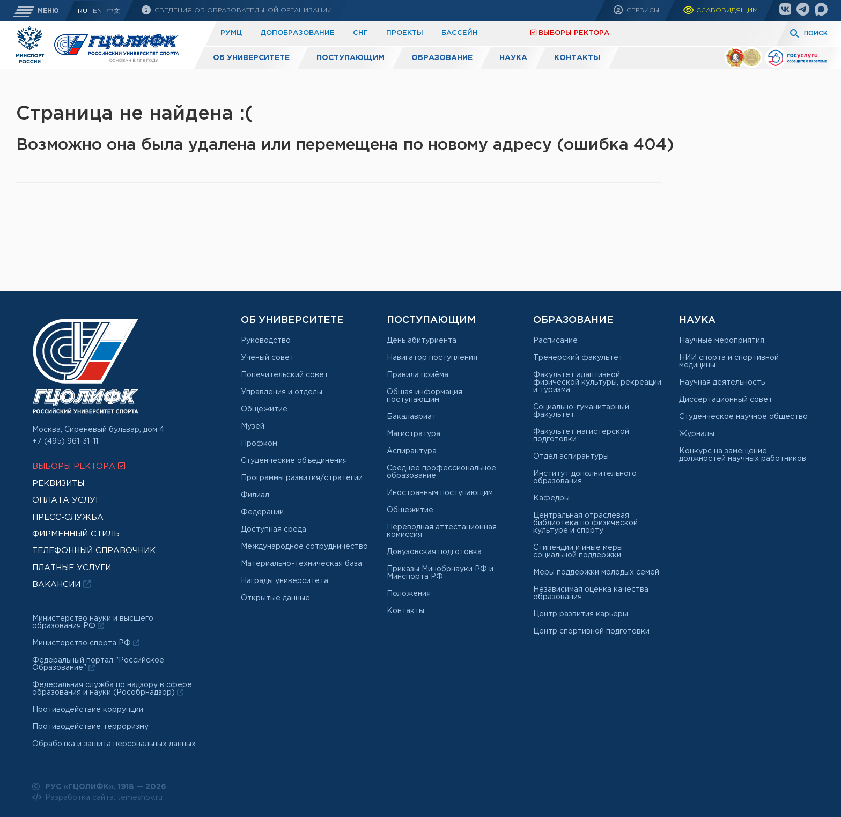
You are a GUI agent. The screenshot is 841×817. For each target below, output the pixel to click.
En (97, 11)
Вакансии (61, 584)
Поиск (816, 33)
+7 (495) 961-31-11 (65, 441)
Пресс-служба (68, 517)
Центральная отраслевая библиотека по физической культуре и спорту (585, 523)
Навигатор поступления (432, 358)
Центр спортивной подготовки (591, 631)
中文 (113, 11)
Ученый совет (267, 358)
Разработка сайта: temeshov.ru (97, 797)
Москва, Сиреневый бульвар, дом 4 (98, 429)
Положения (409, 594)
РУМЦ (231, 33)
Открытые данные (275, 598)
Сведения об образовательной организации (242, 10)
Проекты (404, 33)
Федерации (262, 512)
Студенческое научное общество (743, 417)
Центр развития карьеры (580, 614)
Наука (513, 58)
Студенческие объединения (294, 461)
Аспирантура (412, 451)
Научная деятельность (722, 382)
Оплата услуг (66, 500)
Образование (442, 58)
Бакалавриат (411, 417)
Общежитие (264, 409)
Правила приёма (417, 375)
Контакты (577, 58)
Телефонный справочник (94, 550)
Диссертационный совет (725, 399)
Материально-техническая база (301, 564)
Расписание (555, 340)
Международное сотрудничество (304, 546)
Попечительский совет (284, 375)
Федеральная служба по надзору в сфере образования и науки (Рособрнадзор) (112, 689)
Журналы (696, 434)
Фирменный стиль (76, 534)
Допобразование (297, 33)
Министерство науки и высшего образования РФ (92, 622)
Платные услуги (476, 33)
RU (82, 11)
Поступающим (350, 58)
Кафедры (551, 498)
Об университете (251, 58)
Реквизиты (58, 483)
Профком (259, 443)
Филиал (255, 495)
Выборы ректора (569, 32)
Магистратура (413, 434)
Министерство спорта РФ (85, 643)
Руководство (266, 340)
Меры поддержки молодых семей (596, 572)
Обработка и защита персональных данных (114, 744)
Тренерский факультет (578, 358)
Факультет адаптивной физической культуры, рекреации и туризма (597, 382)
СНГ (360, 33)
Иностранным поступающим (440, 493)
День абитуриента (421, 340)
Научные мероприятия (721, 340)
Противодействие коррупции (87, 709)
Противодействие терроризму (90, 727)
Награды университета (284, 581)
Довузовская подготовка (434, 552)
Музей (252, 426)
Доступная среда (273, 529)
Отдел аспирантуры (571, 456)
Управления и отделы (281, 392)
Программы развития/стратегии (302, 478)
